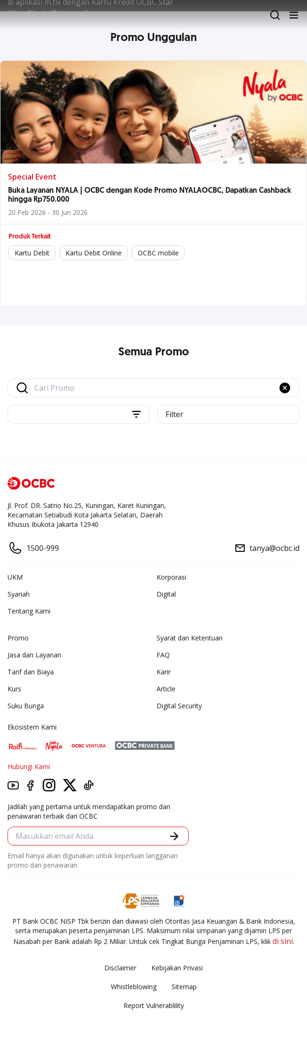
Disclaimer (120, 967)
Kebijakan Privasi (177, 967)
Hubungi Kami (29, 766)
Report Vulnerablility (154, 1005)
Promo (18, 637)
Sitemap (184, 986)
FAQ (163, 654)
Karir (164, 671)
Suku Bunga (26, 705)
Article (166, 688)
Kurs (14, 688)
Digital (166, 594)
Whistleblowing (134, 986)
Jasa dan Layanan (34, 654)
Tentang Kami (29, 611)
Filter (174, 414)
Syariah (19, 594)
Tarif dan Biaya (31, 671)
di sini (283, 941)
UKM (15, 577)
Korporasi (171, 577)
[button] (284, 387)
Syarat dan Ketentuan (190, 637)
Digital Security (179, 705)
